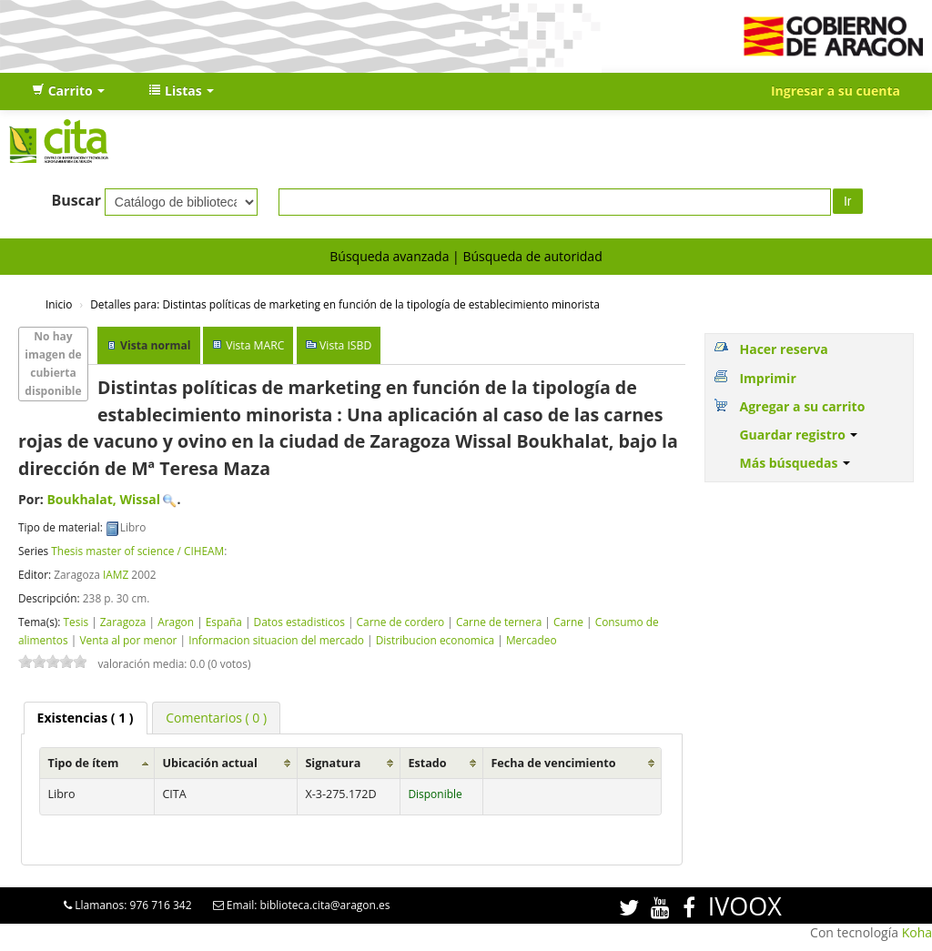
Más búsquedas (794, 462)
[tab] (85, 718)
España (224, 621)
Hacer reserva (783, 349)
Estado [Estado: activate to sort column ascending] (427, 763)
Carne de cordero (401, 621)
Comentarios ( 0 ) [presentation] (216, 717)
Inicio (59, 304)
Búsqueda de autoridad (532, 256)
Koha (917, 932)
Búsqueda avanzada (389, 256)
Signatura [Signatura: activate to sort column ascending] (332, 763)
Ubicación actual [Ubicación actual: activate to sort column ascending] (209, 763)
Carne (568, 621)
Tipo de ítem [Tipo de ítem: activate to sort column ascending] (82, 763)
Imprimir (767, 378)
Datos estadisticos (299, 621)
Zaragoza (123, 621)
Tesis (75, 621)
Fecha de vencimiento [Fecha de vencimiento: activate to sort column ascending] (553, 763)
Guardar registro (798, 434)
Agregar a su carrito (802, 406)
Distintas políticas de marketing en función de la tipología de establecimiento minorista (345, 304)
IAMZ (115, 574)
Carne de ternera (499, 621)
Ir (848, 201)
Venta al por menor (128, 639)
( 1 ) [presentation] (85, 717)
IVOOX (745, 906)
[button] (68, 91)
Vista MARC (255, 345)
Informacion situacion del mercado (276, 639)
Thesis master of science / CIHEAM (137, 550)
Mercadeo (531, 639)
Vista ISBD (345, 345)
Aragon (175, 621)
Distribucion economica (435, 639)
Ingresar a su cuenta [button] (835, 90)
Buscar (76, 200)
